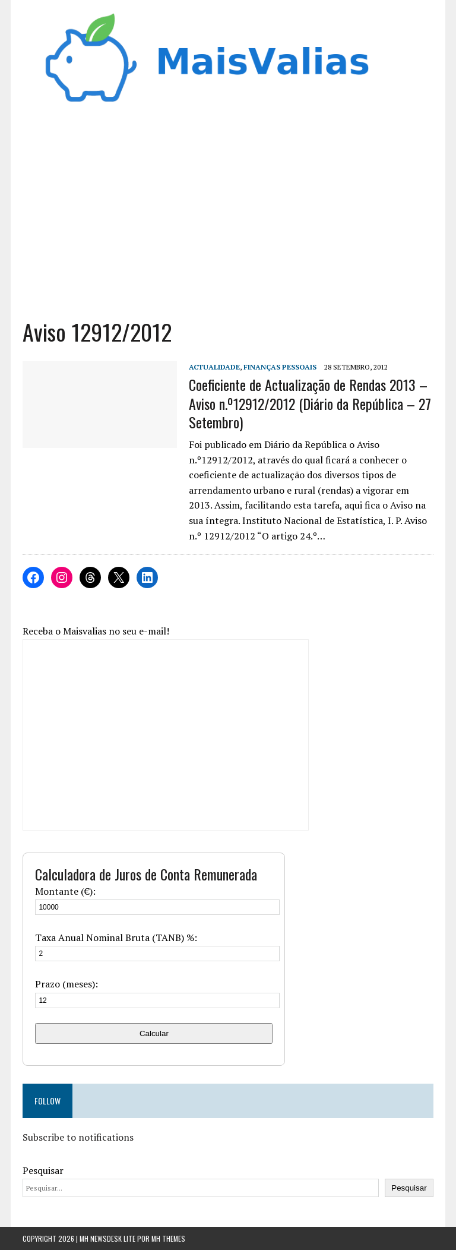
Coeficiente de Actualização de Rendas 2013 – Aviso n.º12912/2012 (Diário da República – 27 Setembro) (310, 403)
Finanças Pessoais (279, 366)
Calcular (154, 1033)
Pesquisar (43, 1170)
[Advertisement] (228, 216)
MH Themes (168, 1238)
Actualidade (214, 366)
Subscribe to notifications (78, 1137)
